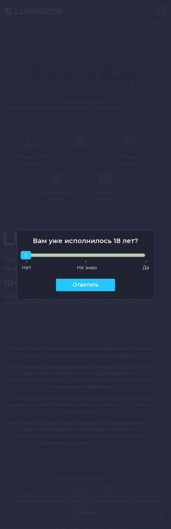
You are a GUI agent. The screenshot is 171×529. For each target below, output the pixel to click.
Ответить (85, 285)
